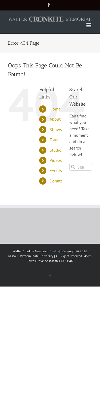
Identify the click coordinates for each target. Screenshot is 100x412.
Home (55, 109)
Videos (56, 160)
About (55, 119)
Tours (54, 139)
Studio (56, 150)
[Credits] (54, 251)
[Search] (73, 167)
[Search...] (80, 167)
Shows (56, 129)
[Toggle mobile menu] (89, 25)
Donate (56, 181)
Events (56, 170)
